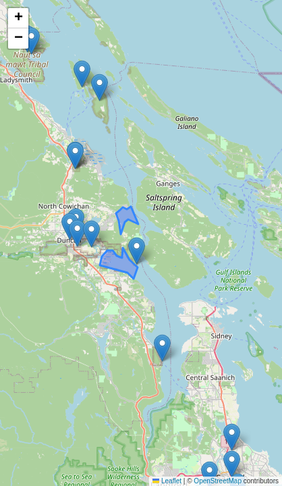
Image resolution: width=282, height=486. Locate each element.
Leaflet (166, 481)
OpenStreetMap (218, 481)
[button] (231, 464)
